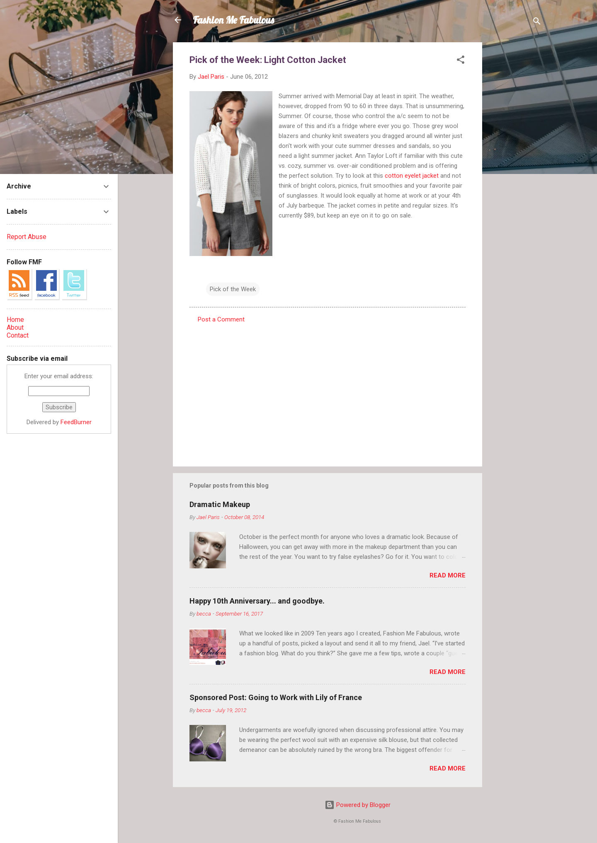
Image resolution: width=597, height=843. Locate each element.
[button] (461, 61)
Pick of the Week (233, 289)
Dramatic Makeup (219, 504)
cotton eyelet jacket (412, 175)
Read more (448, 575)
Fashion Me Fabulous (233, 20)
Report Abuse (26, 237)
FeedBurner (76, 422)
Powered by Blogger (358, 805)
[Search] (537, 22)
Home (15, 320)
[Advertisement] (515, 166)
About (15, 327)
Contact (18, 335)
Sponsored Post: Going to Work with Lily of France (275, 697)
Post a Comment (221, 319)
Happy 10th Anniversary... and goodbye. (257, 601)
